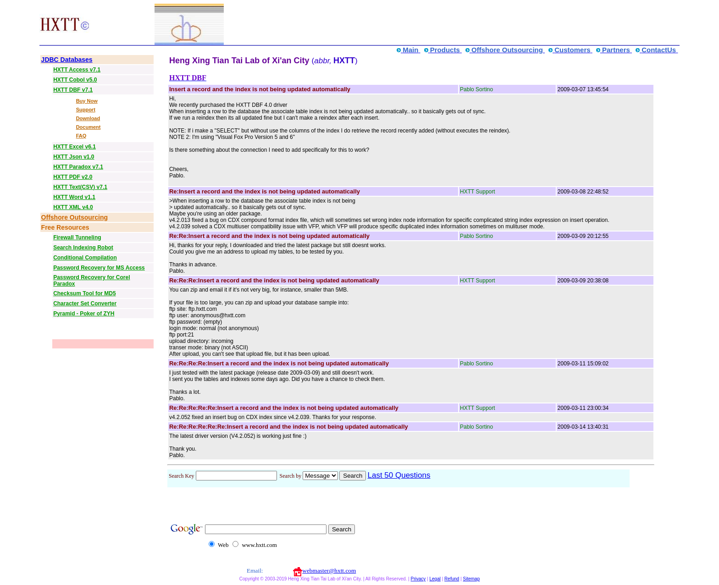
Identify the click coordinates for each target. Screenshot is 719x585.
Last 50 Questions (398, 475)
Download (88, 118)
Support (85, 109)
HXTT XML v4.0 (73, 207)
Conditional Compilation (85, 257)
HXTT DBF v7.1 (73, 90)
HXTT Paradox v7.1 (78, 167)
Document (88, 127)
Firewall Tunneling (77, 237)
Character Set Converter (84, 303)
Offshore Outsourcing (74, 217)
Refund (451, 578)
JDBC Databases (67, 59)
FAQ (81, 135)
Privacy (418, 578)
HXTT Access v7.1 (76, 69)
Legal (434, 578)
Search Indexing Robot (83, 247)
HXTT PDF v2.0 (72, 177)
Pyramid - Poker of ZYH (83, 313)
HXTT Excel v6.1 (74, 146)
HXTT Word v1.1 (74, 197)
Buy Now (87, 101)
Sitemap (471, 578)
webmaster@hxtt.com (329, 570)
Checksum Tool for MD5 (84, 293)
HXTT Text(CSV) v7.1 (80, 187)
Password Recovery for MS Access (99, 268)
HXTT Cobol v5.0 (75, 80)
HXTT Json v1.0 (73, 157)
